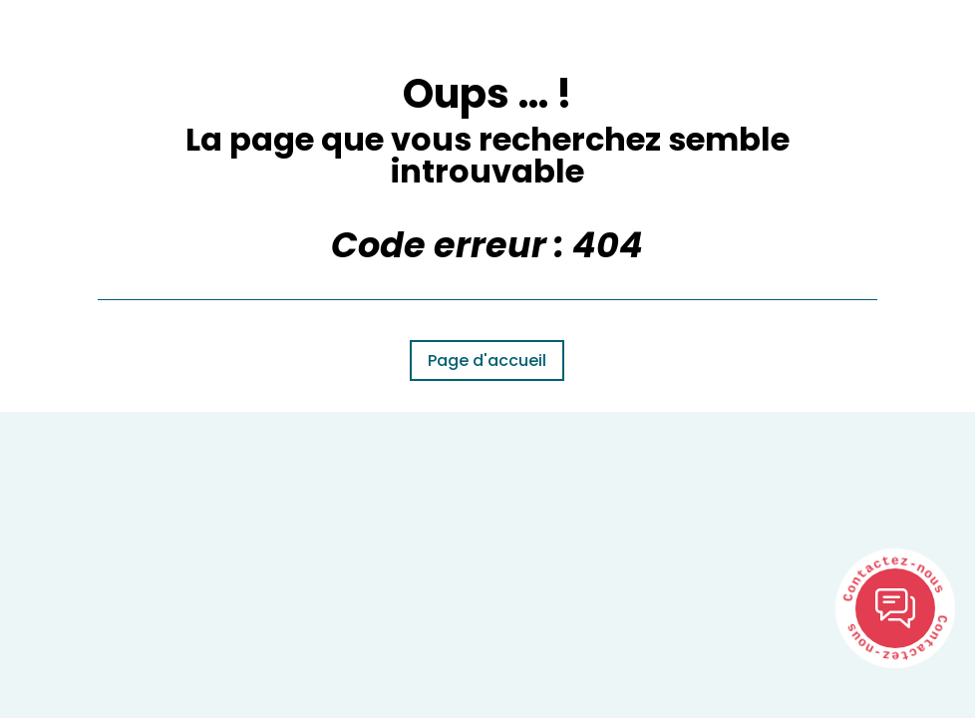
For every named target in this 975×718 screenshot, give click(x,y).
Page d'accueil (487, 360)
